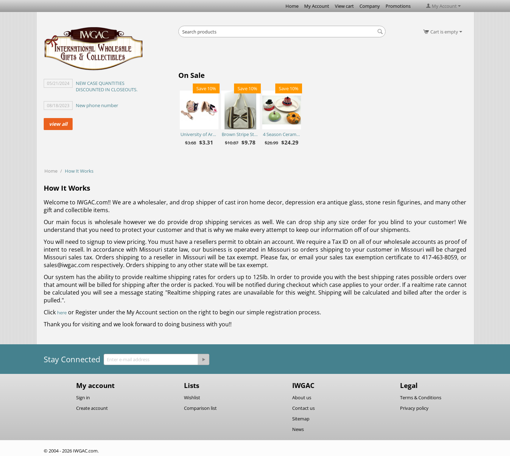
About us (301, 397)
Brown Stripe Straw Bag (240, 134)
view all (58, 124)
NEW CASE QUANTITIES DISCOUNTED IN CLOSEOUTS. (106, 86)
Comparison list (200, 408)
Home (292, 6)
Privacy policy (414, 408)
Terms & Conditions (420, 397)
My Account (316, 6)
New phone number (97, 105)
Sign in (83, 397)
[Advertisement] (281, 56)
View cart (344, 6)
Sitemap (300, 418)
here (62, 312)
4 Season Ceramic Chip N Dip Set (281, 134)
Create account (92, 408)
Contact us (303, 408)
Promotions (398, 6)
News (298, 429)
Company (370, 6)
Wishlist (192, 397)
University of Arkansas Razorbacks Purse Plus (198, 134)
